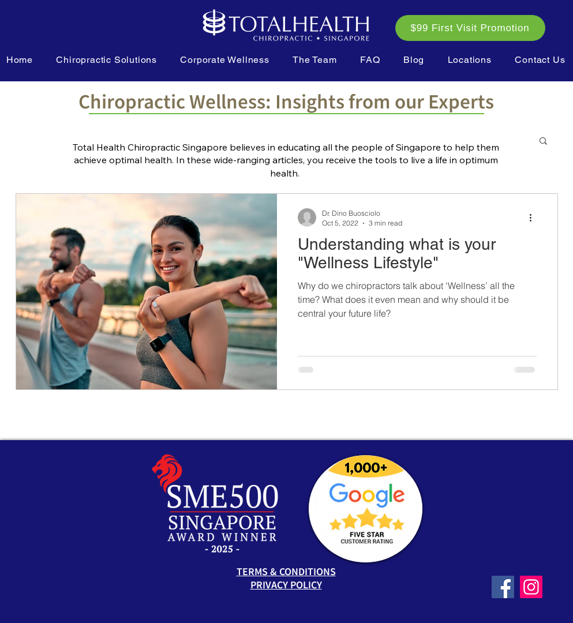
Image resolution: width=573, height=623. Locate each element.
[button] (106, 59)
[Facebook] (503, 587)
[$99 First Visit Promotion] (470, 28)
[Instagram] (531, 587)
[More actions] (535, 217)
